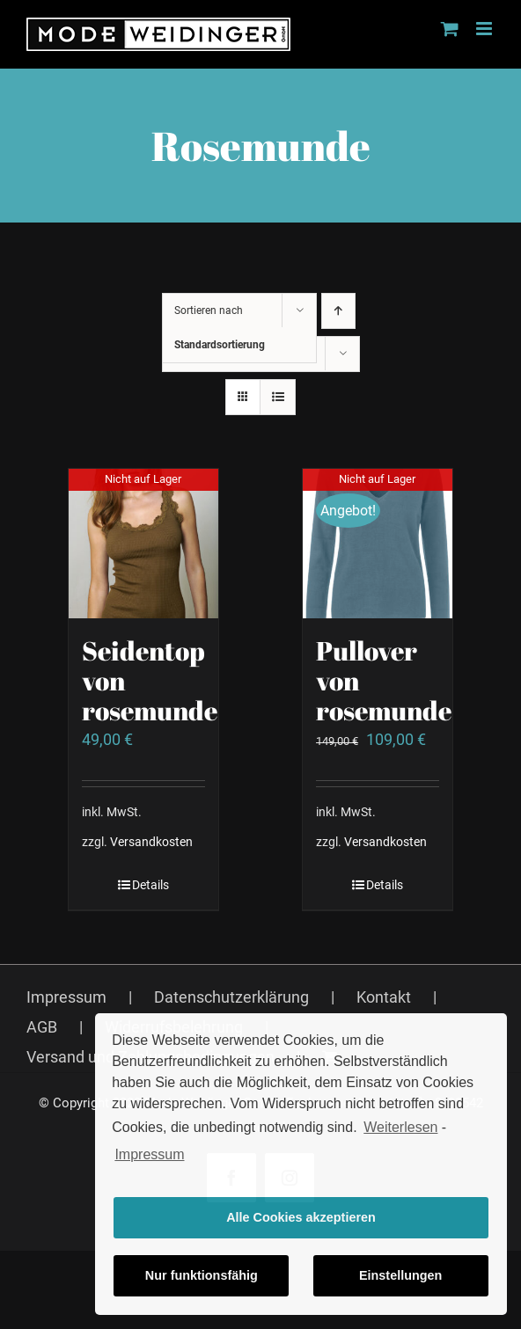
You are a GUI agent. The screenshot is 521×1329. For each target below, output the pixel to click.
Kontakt (383, 997)
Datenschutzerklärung (231, 997)
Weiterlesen (400, 1127)
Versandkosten (151, 842)
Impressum (66, 997)
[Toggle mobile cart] (450, 28)
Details (150, 885)
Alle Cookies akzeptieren (301, 1217)
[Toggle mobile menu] (485, 28)
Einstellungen (400, 1275)
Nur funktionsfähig (201, 1275)
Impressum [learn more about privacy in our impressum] (149, 1154)
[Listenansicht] (277, 397)
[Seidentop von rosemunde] (143, 543)
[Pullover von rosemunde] (377, 543)
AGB (41, 1027)
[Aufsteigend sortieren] (338, 311)
